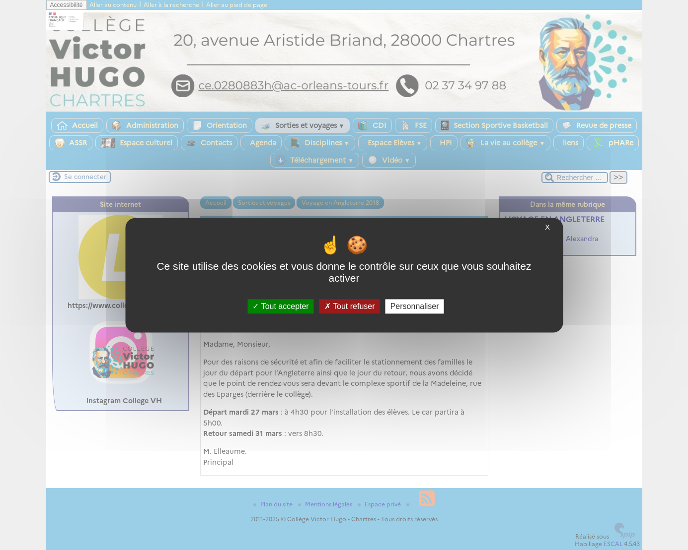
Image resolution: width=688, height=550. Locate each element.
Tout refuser (349, 306)
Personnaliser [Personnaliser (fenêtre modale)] (414, 306)
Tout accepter (280, 306)
